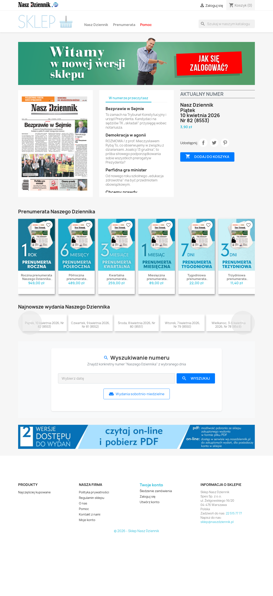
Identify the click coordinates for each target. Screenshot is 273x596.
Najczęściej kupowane (34, 552)
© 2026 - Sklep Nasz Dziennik (136, 590)
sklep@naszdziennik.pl (217, 581)
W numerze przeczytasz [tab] (128, 98)
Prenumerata (124, 24)
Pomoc (146, 24)
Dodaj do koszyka (207, 156)
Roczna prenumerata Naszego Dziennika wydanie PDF (36, 278)
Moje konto (87, 579)
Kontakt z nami (89, 574)
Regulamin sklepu (91, 557)
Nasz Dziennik (96, 24)
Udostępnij (203, 142)
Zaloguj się (147, 556)
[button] (30, 352)
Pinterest (225, 142)
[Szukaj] (227, 24)
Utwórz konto (150, 561)
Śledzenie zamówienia (156, 550)
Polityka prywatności (94, 552)
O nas (83, 563)
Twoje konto (151, 544)
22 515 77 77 (234, 573)
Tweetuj (214, 142)
